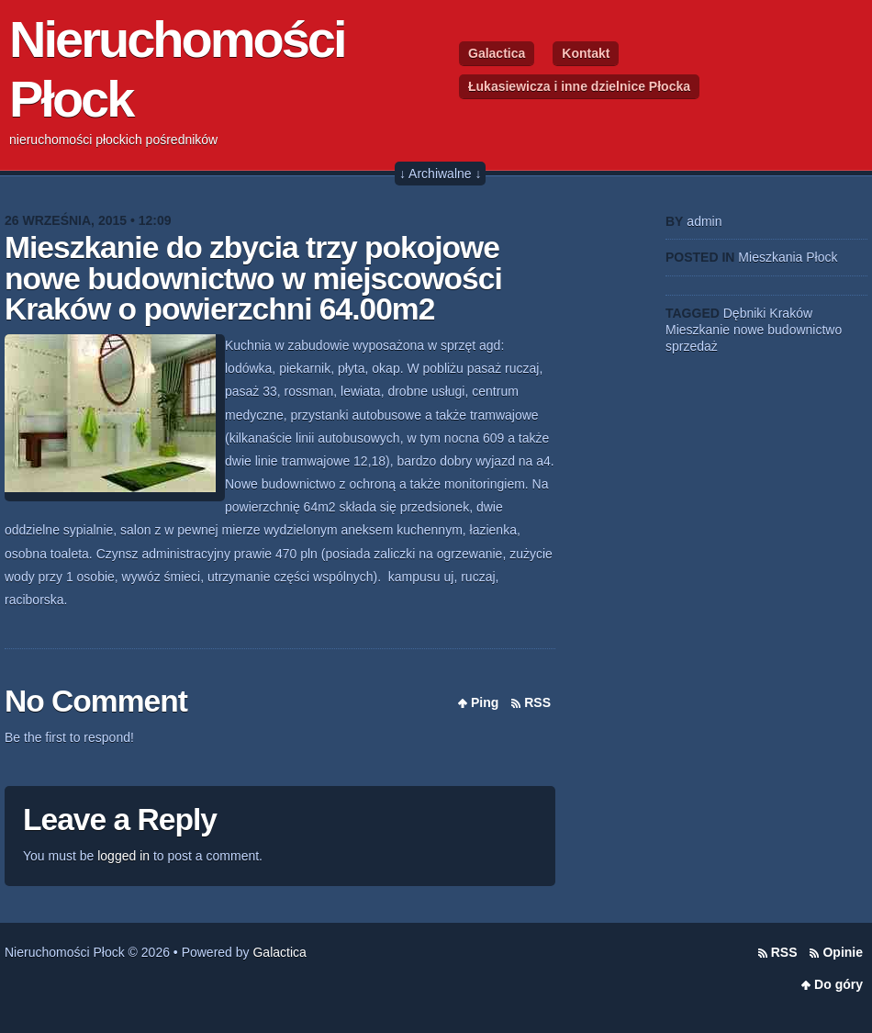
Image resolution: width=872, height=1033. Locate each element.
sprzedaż (691, 346)
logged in (123, 855)
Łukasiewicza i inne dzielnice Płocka (579, 86)
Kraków (790, 313)
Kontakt (585, 53)
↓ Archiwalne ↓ (440, 173)
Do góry (838, 984)
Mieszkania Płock (787, 257)
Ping (484, 702)
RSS (537, 702)
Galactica (496, 53)
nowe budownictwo (787, 329)
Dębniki (744, 313)
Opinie (842, 952)
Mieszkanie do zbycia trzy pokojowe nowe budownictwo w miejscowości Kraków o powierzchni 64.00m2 (253, 278)
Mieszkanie (697, 329)
